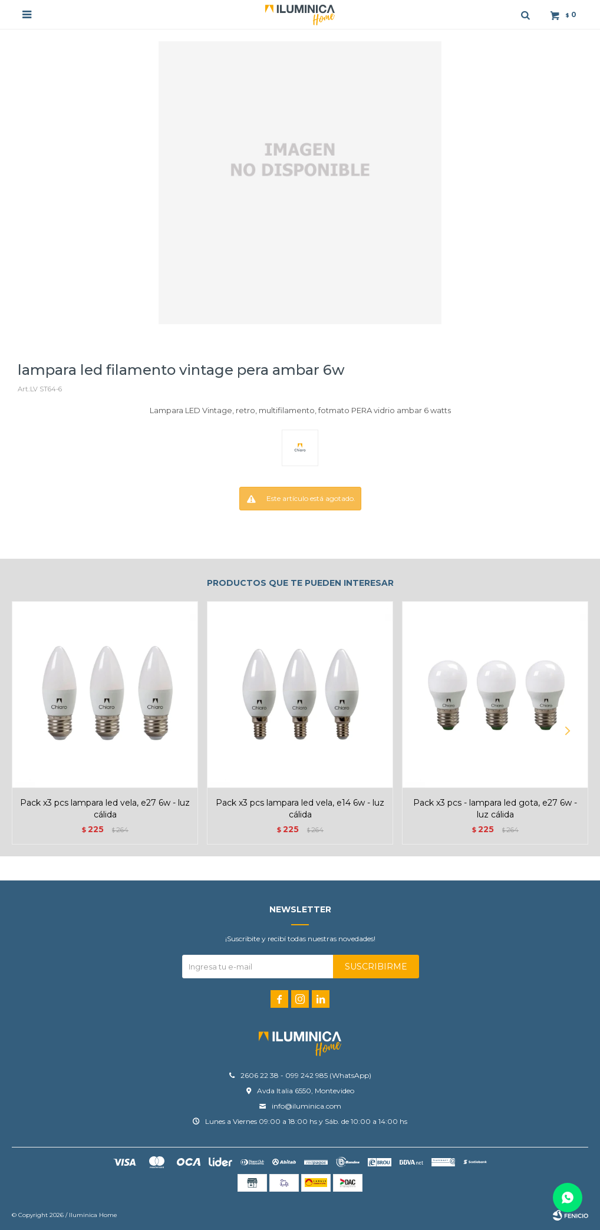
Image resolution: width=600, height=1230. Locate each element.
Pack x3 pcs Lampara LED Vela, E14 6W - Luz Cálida (300, 808)
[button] (567, 731)
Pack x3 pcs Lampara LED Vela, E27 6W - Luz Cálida (105, 808)
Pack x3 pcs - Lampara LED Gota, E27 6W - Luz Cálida (495, 808)
